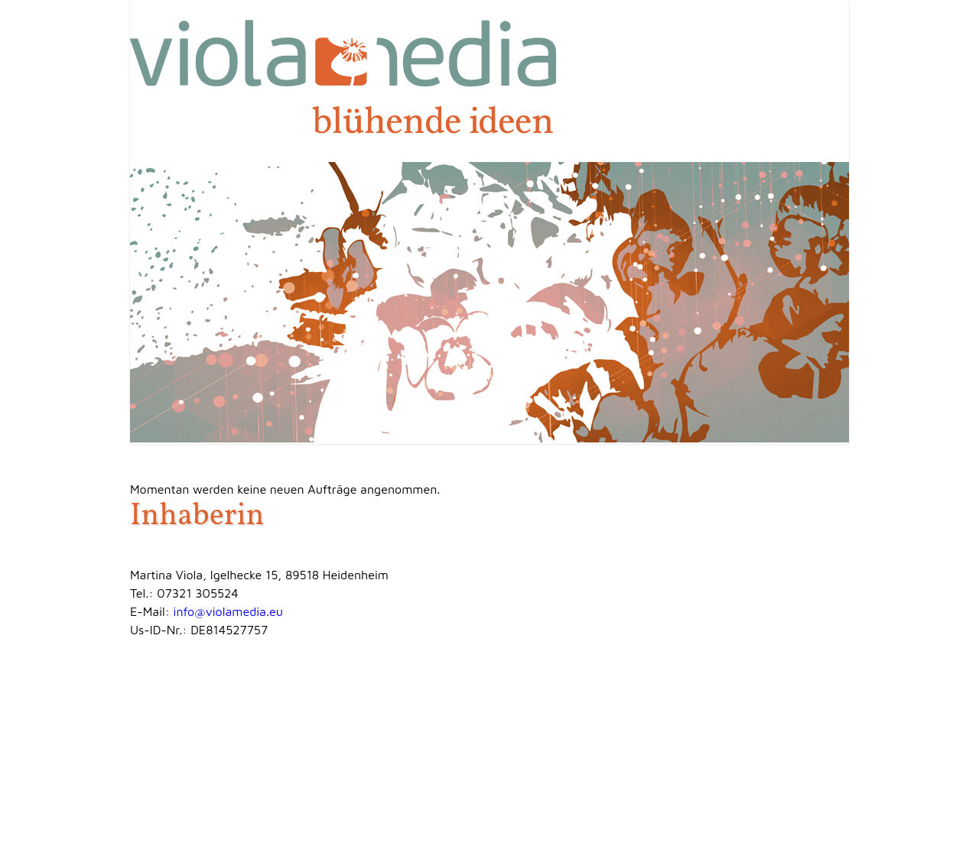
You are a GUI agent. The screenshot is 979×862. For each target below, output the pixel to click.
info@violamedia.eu (229, 611)
